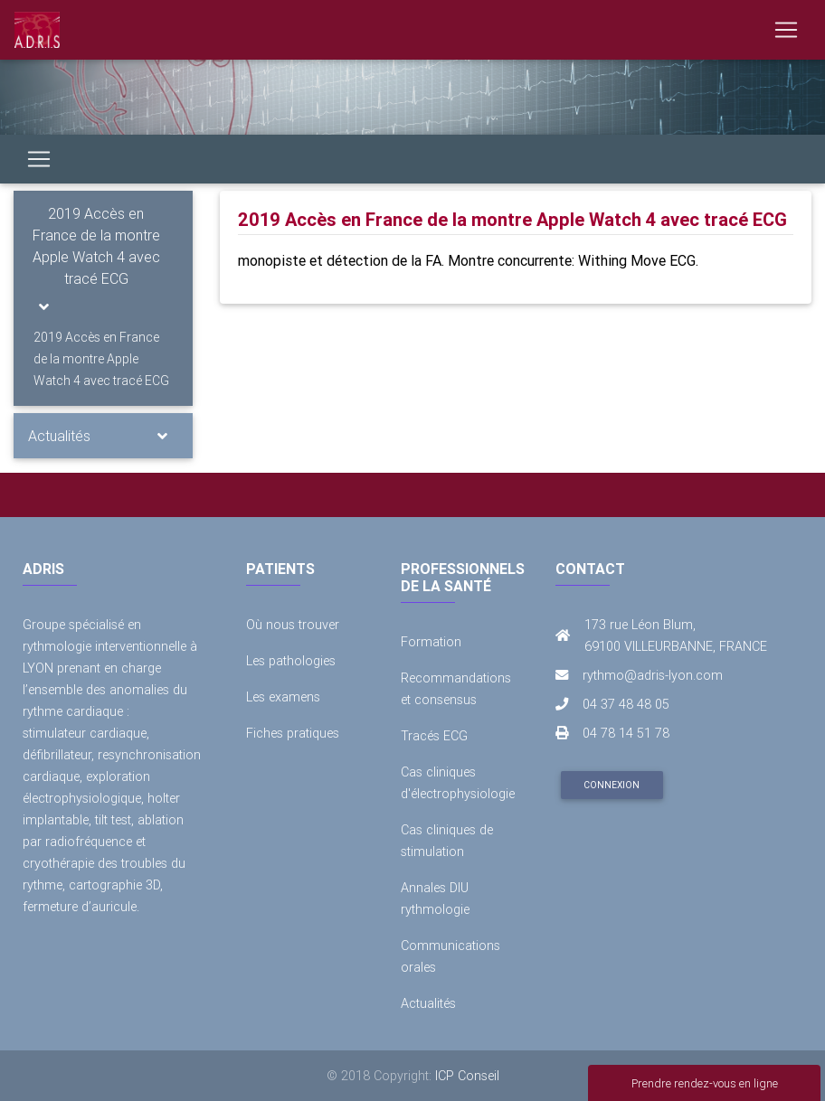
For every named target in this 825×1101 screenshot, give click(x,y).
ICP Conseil (467, 1076)
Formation (431, 642)
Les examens (283, 697)
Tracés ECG (434, 736)
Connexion (611, 785)
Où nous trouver (292, 624)
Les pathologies (291, 661)
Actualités (59, 436)
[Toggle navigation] (786, 30)
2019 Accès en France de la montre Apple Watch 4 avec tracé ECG (96, 245)
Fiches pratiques (292, 733)
